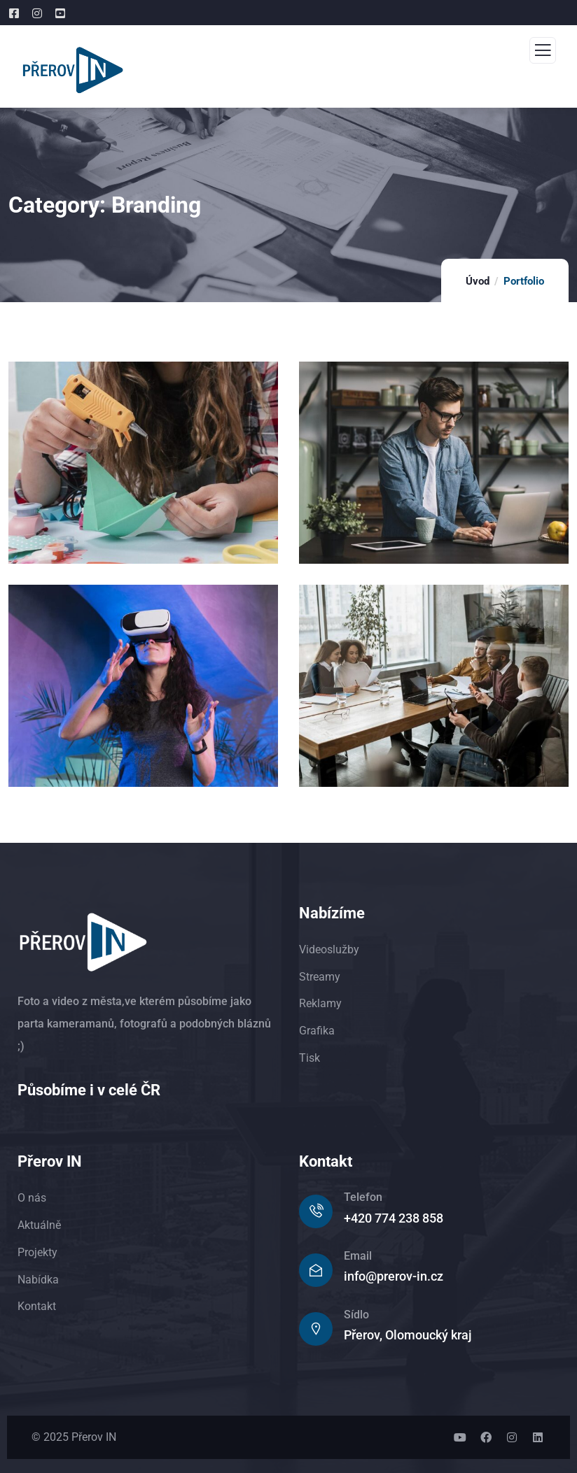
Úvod (477, 281)
